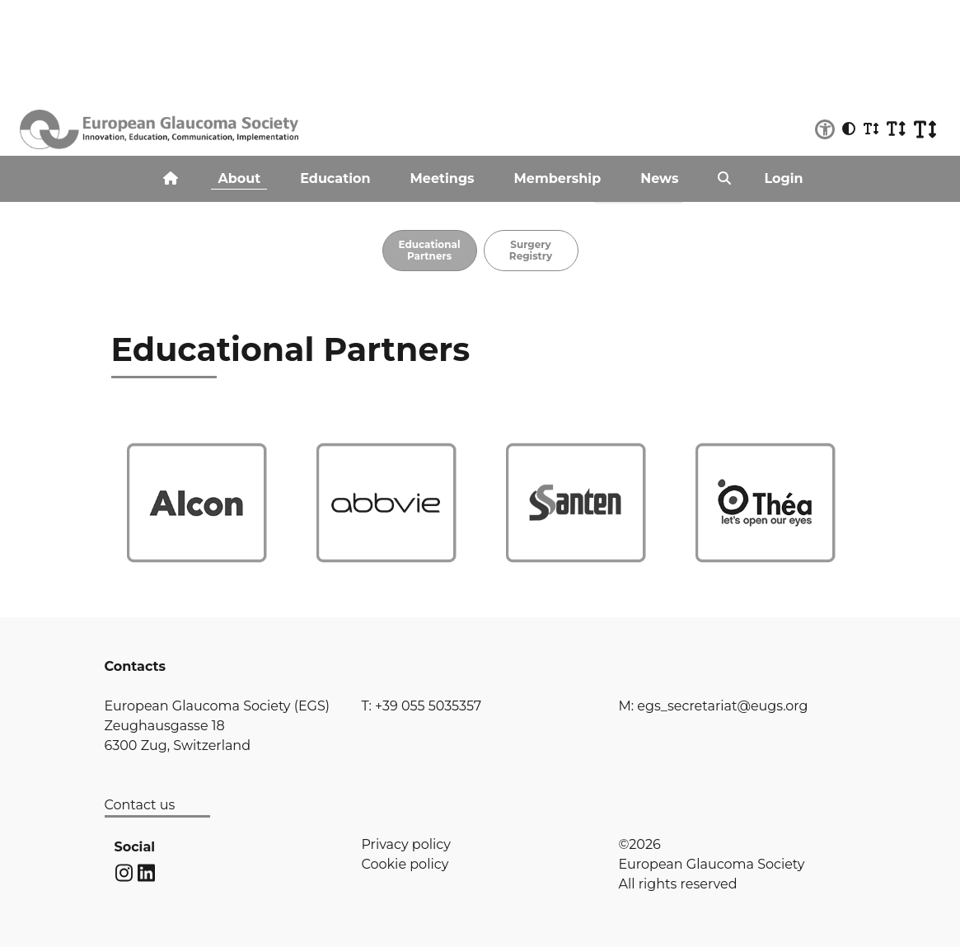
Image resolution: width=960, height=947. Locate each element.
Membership (558, 178)
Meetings (442, 178)
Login (783, 178)
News (659, 178)
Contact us (140, 805)
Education (335, 178)
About (239, 178)
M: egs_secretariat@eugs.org (713, 706)
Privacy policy (405, 844)
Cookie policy (404, 864)
